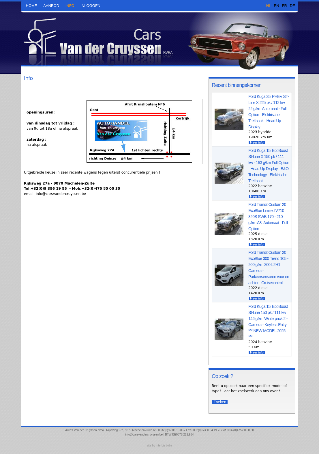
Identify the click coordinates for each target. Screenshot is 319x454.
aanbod (51, 5)
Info (69, 5)
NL (268, 5)
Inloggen (90, 5)
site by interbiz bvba (159, 445)
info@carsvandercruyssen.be (144, 434)
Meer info (257, 142)
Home (31, 5)
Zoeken (219, 402)
